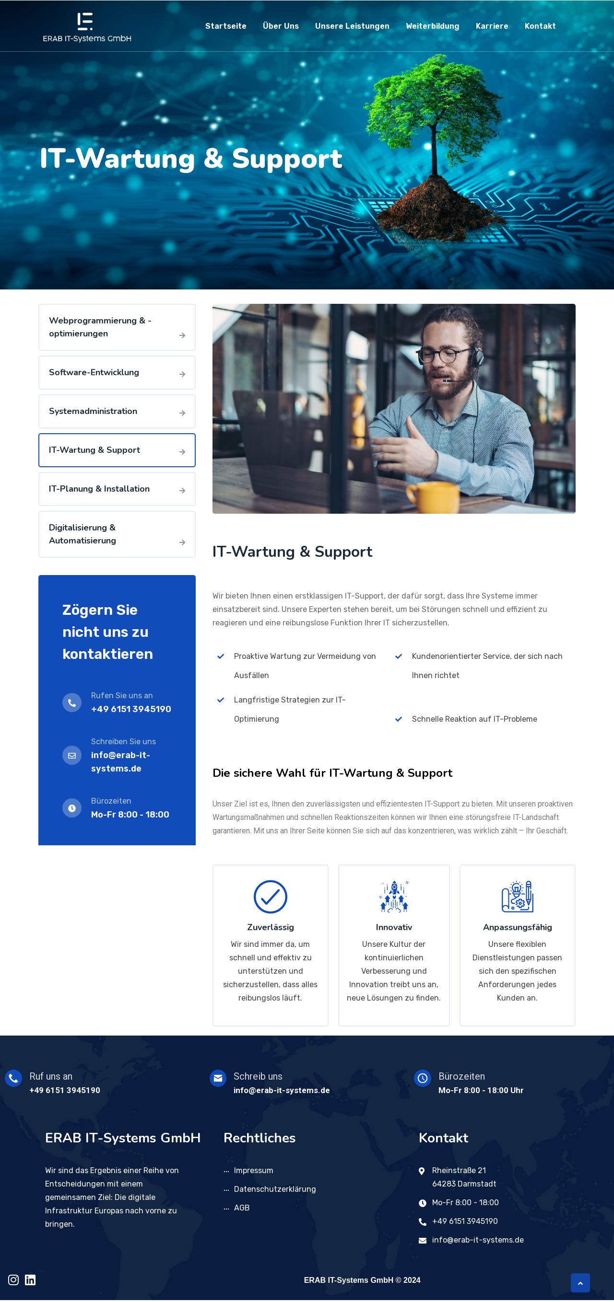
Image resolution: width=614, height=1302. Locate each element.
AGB (242, 1209)
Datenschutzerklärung (275, 1191)
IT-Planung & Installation (99, 489)
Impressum (253, 1172)
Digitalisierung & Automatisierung (82, 534)
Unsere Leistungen (352, 26)
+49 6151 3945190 (131, 709)
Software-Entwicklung (94, 372)
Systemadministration (93, 411)
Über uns (281, 26)
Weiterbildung (433, 26)
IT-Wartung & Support (94, 450)
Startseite (226, 26)
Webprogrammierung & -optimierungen (100, 327)
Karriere (492, 26)
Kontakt (540, 26)
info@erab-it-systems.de (478, 1241)
